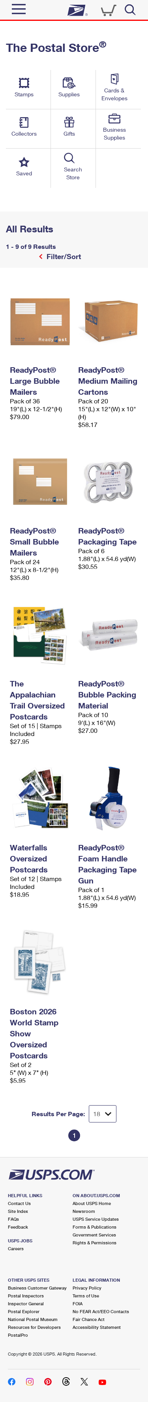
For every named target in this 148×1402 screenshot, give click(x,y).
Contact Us (19, 1203)
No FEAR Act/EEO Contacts (101, 1311)
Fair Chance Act (89, 1319)
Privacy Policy (87, 1287)
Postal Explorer (23, 1311)
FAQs (13, 1219)
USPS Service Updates (96, 1219)
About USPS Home (92, 1203)
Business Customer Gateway (37, 1287)
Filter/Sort (63, 256)
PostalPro (18, 1335)
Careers (16, 1248)
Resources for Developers (34, 1327)
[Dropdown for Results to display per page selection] (102, 1113)
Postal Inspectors (26, 1295)
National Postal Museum (33, 1319)
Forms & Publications (94, 1226)
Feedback (18, 1226)
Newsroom (84, 1211)
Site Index (18, 1211)
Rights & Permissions (94, 1242)
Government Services (94, 1234)
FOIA (77, 1303)
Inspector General (26, 1303)
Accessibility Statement (97, 1327)
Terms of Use (86, 1295)
